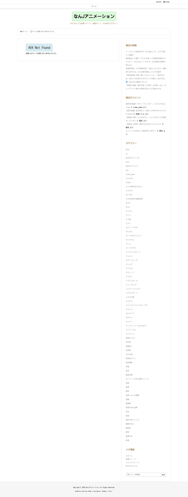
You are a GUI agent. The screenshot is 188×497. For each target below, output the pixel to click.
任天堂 (128, 342)
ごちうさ (129, 191)
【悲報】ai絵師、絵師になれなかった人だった (143, 124)
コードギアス (131, 248)
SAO (127, 170)
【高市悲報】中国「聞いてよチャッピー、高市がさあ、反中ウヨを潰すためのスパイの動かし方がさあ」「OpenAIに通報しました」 (146, 78)
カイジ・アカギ (132, 227)
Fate (127, 162)
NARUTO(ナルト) (132, 166)
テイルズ (129, 268)
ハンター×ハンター (133, 289)
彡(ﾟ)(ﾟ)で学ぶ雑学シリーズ (137, 379)
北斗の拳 (129, 354)
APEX (127, 150)
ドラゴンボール (132, 281)
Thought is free (107, 491)
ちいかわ (129, 195)
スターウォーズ (132, 260)
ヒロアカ (129, 301)
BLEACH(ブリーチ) (133, 158)
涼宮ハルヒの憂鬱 (132, 395)
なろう (128, 203)
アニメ (128, 215)
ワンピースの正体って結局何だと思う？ (141, 131)
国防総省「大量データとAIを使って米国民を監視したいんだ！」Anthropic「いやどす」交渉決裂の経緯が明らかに (146, 62)
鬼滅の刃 (129, 436)
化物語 (128, 350)
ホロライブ (130, 313)
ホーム (24, 31)
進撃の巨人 (130, 424)
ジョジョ (129, 256)
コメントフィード (132, 462)
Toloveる (129, 178)
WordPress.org (131, 466)
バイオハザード (132, 293)
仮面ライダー (131, 338)
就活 (127, 371)
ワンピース (130, 334)
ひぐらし (129, 211)
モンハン (129, 321)
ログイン (129, 456)
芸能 (127, 416)
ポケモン (129, 317)
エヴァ (128, 223)
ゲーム (128, 244)
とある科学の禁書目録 (134, 199)
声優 (127, 366)
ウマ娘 (128, 219)
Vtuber (128, 182)
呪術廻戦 (129, 362)
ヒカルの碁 (130, 297)
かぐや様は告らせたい (134, 186)
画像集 (128, 403)
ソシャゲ (129, 264)
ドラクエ (129, 276)
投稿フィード (131, 459)
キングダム (130, 240)
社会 (127, 412)
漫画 (127, 399)
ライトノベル (131, 330)
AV (126, 154)
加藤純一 (129, 346)
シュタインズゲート (133, 252)
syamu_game (130, 174)
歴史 (127, 391)
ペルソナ (129, 309)
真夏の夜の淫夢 (132, 407)
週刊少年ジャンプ (132, 420)
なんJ (128, 207)
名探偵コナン (131, 358)
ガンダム (129, 231)
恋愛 (127, 383)
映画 (127, 387)
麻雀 (127, 440)
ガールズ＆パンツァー (134, 236)
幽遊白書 (129, 375)
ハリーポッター (132, 285)
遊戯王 (128, 428)
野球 (127, 432)
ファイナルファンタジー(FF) (137, 305)
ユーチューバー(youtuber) (136, 326)
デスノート (130, 272)
